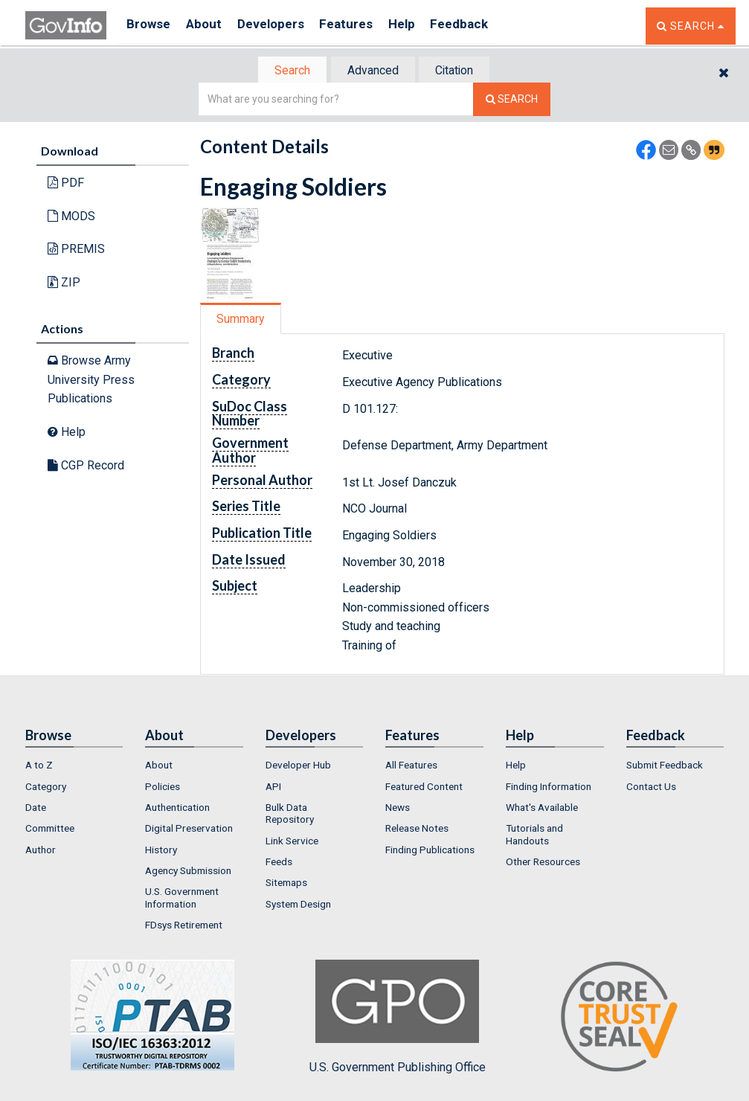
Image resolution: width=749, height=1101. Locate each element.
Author (40, 851)
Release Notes (417, 830)
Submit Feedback (664, 767)
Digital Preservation (189, 830)
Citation (460, 71)
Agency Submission (188, 872)
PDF (66, 184)
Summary (243, 320)
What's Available (542, 809)
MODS (71, 218)
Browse (150, 26)
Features (364, 26)
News (397, 809)
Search (285, 71)
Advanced (372, 71)
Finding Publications (430, 851)
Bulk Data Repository (290, 814)
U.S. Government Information (182, 899)
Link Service (292, 842)
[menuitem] (74, 767)
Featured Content (424, 788)
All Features (411, 767)
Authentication (177, 809)
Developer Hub (298, 767)
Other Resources (543, 863)
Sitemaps (286, 884)
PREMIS (76, 250)
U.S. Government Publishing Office (397, 1018)
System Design (298, 905)
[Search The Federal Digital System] (511, 101)
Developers (283, 26)
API (273, 788)
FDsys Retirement (183, 926)
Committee (49, 830)
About (211, 26)
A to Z (39, 767)
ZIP (64, 284)
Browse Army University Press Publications (91, 381)
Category (45, 788)
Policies (162, 788)
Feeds (279, 863)
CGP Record (86, 466)
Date (35, 809)
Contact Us (651, 788)
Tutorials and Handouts (534, 836)
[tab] (286, 71)
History (161, 851)
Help (424, 26)
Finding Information (548, 788)
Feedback (487, 26)
